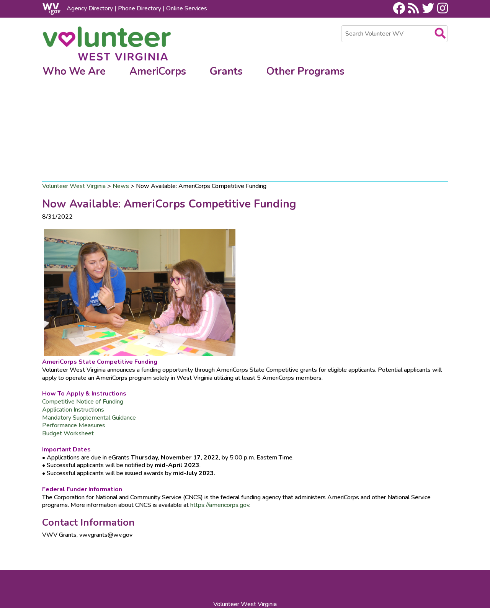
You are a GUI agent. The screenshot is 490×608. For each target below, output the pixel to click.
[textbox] (394, 33)
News (121, 117)
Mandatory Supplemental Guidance (89, 348)
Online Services (186, 8)
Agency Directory (90, 8)
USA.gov (261, 573)
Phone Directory (139, 8)
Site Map (262, 565)
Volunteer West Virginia (74, 117)
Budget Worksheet (68, 364)
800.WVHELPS (262, 551)
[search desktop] (441, 32)
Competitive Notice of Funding (83, 333)
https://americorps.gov (219, 436)
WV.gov (233, 573)
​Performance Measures (73, 356)
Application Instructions (74, 340)
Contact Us (230, 565)
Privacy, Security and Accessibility (173, 573)
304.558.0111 (188, 551)
